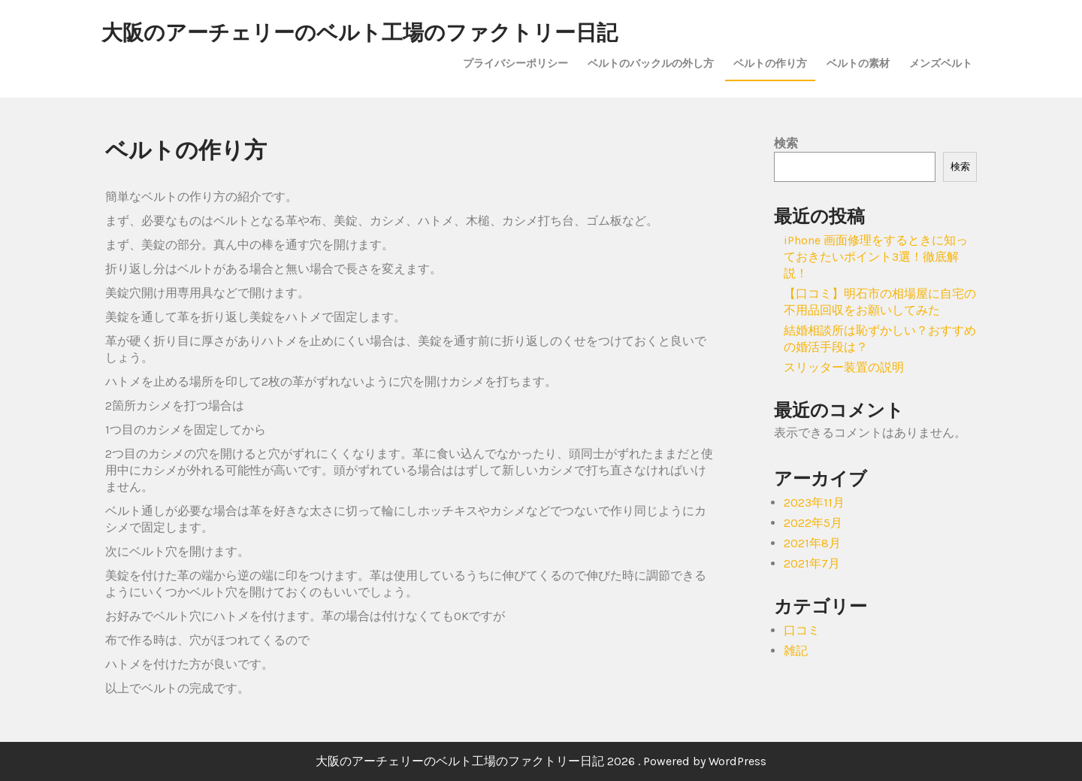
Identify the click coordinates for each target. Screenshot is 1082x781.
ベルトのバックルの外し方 (651, 63)
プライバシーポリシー (515, 63)
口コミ (802, 630)
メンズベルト (940, 63)
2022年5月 (813, 523)
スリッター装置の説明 (844, 367)
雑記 (796, 650)
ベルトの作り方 (770, 63)
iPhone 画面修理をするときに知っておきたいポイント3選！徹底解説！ (876, 256)
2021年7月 (812, 563)
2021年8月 (812, 543)
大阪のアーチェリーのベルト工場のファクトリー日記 (359, 32)
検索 (786, 143)
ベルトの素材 (858, 63)
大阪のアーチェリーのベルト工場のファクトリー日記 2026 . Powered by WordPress (541, 761)
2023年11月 (814, 502)
